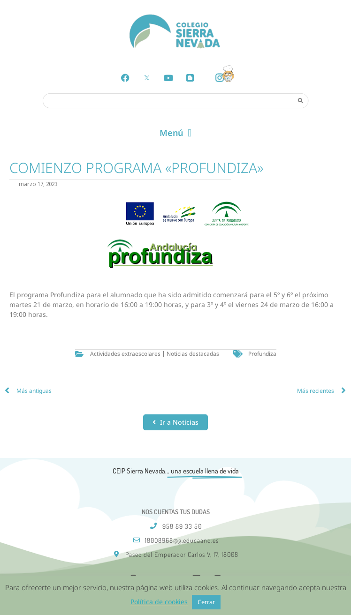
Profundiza (262, 354)
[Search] (300, 100)
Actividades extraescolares (125, 354)
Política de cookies (159, 601)
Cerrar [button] (206, 602)
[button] (175, 133)
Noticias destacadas (193, 354)
